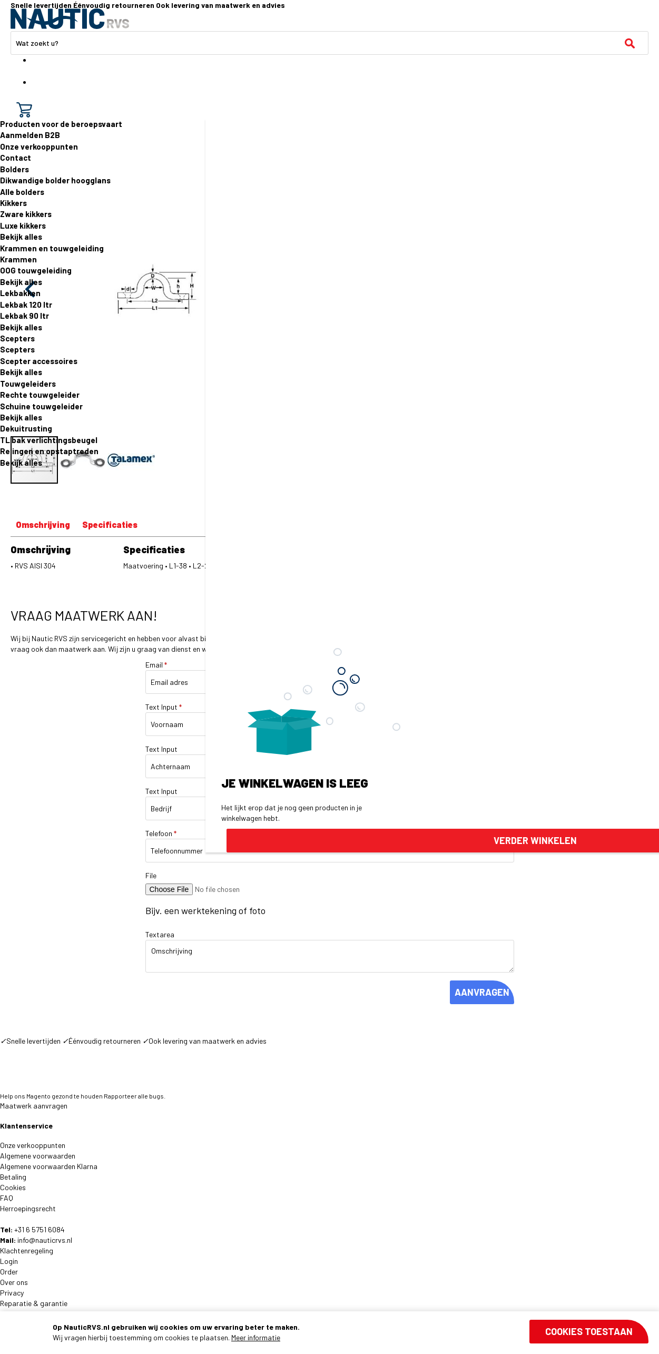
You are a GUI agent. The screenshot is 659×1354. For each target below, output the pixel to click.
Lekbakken (20, 293)
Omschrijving (43, 524)
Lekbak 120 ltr (26, 304)
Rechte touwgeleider (40, 394)
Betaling (13, 1176)
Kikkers (13, 203)
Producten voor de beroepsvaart (61, 124)
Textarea (159, 934)
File (150, 875)
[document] (350, 1332)
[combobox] (329, 43)
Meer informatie (255, 1337)
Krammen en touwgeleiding (52, 248)
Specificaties (109, 524)
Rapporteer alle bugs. (134, 1096)
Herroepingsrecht (28, 1208)
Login (9, 1261)
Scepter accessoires (38, 361)
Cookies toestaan (589, 1331)
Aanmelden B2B (30, 135)
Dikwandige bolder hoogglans (55, 180)
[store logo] (70, 18)
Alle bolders (22, 192)
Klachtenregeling (26, 1250)
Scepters (17, 338)
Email (156, 664)
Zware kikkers (26, 214)
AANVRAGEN (482, 992)
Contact (15, 157)
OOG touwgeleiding (36, 270)
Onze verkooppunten (39, 146)
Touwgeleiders (28, 383)
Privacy (12, 1292)
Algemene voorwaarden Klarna (48, 1166)
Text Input (163, 706)
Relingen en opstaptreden (49, 451)
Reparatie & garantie (33, 1303)
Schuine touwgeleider (41, 406)
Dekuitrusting (26, 428)
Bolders (14, 169)
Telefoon (160, 833)
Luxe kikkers (23, 225)
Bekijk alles (21, 236)
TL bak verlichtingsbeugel (48, 440)
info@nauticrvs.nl (44, 1239)
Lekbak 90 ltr (24, 315)
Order (9, 1271)
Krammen (18, 259)
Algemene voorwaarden (37, 1155)
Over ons (14, 1282)
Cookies (13, 1187)
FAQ (6, 1197)
